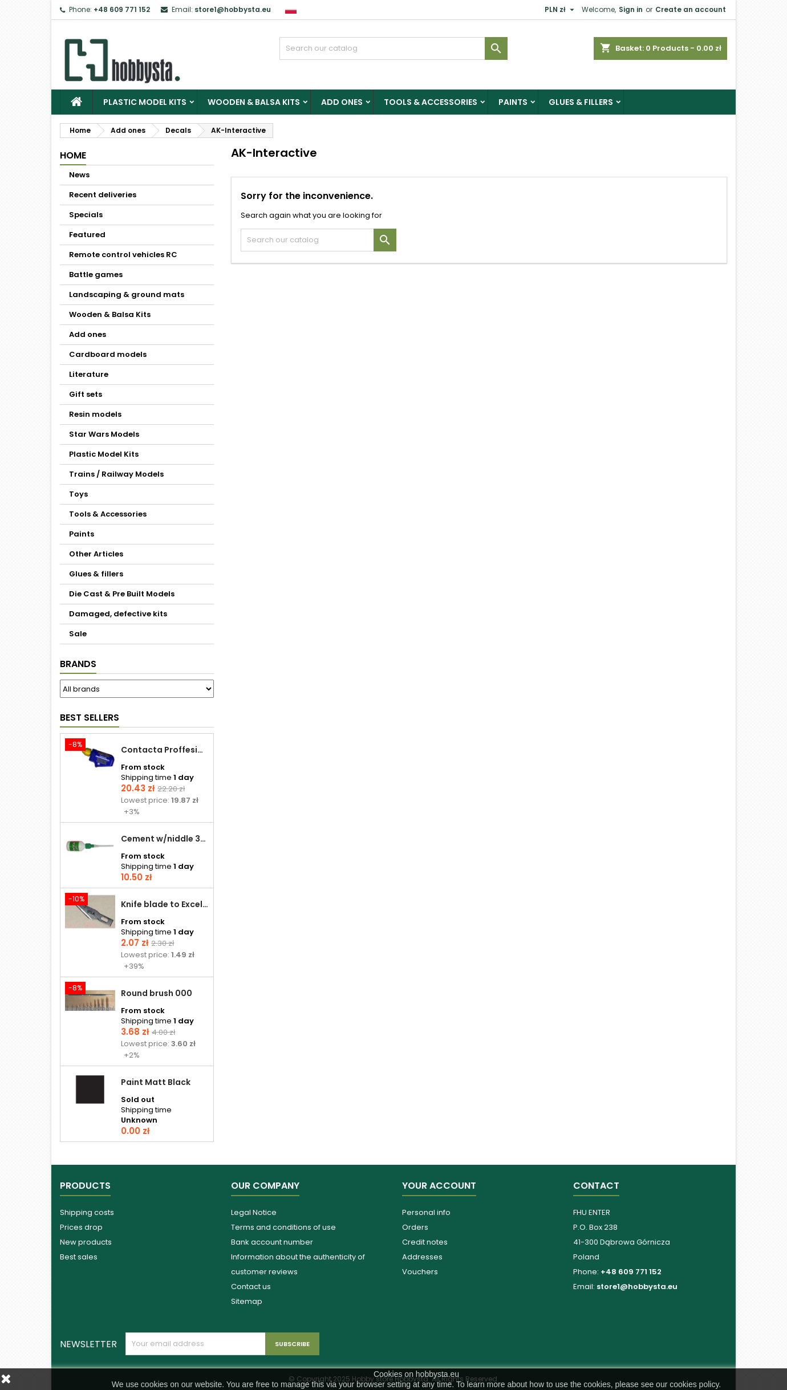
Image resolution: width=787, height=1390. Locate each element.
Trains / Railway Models (116, 474)
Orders (415, 1227)
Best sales (79, 1256)
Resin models (95, 414)
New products (86, 1242)
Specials (86, 214)
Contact (596, 1185)
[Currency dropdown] (561, 9)
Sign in (631, 9)
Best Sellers (89, 717)
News (79, 174)
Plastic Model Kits (144, 102)
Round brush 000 (156, 993)
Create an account (690, 9)
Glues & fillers (581, 102)
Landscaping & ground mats (126, 294)
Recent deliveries (102, 194)
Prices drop (81, 1227)
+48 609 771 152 (122, 9)
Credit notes (425, 1242)
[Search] (393, 48)
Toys (78, 494)
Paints (513, 102)
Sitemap (246, 1301)
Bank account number (272, 1242)
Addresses (422, 1256)
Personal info (426, 1212)
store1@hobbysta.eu (232, 9)
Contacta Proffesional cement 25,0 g (165, 749)
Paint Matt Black (155, 1082)
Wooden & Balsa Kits (254, 102)
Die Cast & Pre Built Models (122, 593)
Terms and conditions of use (283, 1227)
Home (73, 155)
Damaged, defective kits (118, 613)
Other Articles (96, 553)
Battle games (96, 274)
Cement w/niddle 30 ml (165, 838)
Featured (87, 234)
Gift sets (85, 394)
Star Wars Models (104, 434)
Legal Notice (254, 1212)
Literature (88, 374)
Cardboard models (108, 354)
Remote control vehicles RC (123, 254)
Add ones (342, 102)
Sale (78, 633)
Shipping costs (87, 1212)
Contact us (251, 1286)
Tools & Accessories (430, 102)
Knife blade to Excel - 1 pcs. (165, 904)
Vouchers (420, 1271)
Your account (439, 1185)
